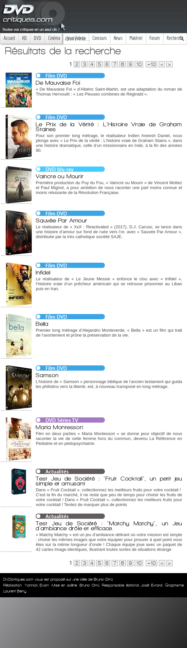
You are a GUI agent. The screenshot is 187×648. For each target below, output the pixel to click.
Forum (154, 38)
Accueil (9, 38)
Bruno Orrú (89, 585)
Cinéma (54, 38)
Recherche (175, 38)
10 (138, 64)
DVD (37, 38)
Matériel (135, 38)
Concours (99, 38)
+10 (151, 64)
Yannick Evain (37, 585)
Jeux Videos (76, 38)
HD (24, 38)
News (118, 38)
